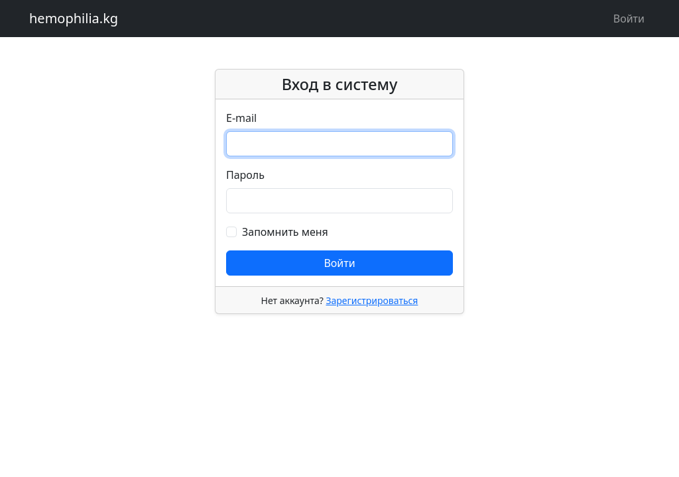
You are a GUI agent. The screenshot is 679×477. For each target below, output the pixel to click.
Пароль (245, 175)
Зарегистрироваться (372, 300)
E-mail (241, 118)
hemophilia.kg (73, 18)
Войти (629, 18)
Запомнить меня (285, 232)
